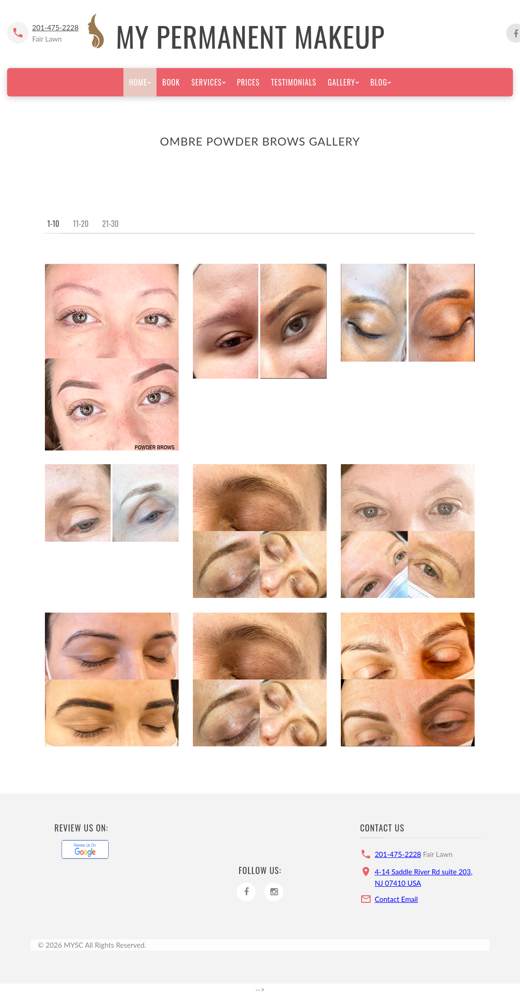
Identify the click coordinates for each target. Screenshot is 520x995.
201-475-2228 (55, 27)
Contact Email (396, 899)
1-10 (53, 223)
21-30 (110, 223)
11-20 (80, 223)
